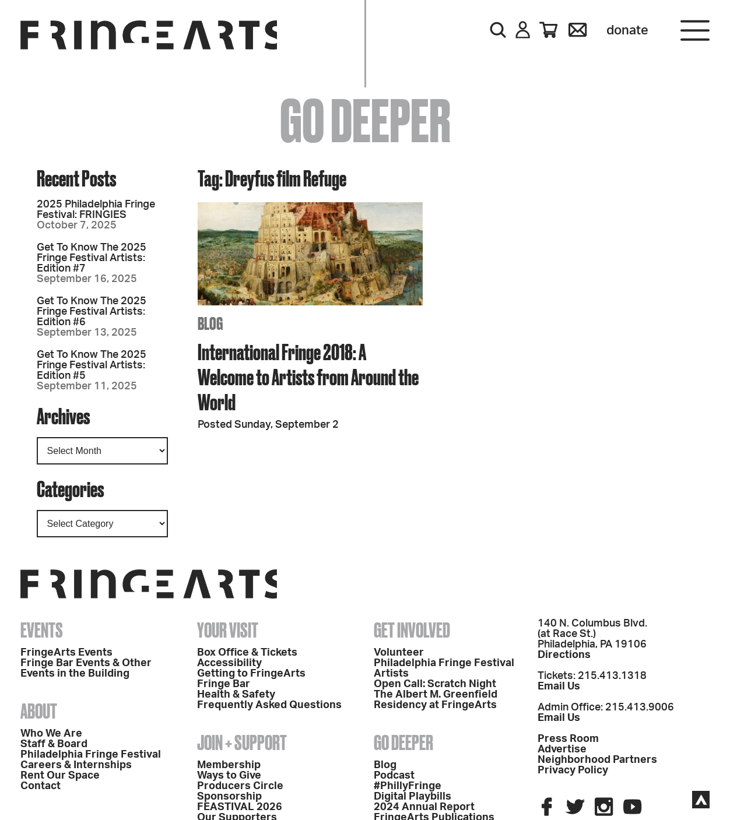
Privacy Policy (573, 770)
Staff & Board (53, 744)
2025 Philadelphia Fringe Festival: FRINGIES (96, 209)
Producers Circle (240, 786)
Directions (564, 655)
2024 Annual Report (424, 807)
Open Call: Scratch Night (435, 684)
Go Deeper (403, 742)
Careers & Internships (76, 765)
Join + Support (242, 742)
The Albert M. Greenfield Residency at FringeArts (435, 699)
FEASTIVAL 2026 (239, 807)
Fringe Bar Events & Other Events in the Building (86, 668)
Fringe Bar (223, 684)
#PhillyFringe (407, 786)
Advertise (562, 749)
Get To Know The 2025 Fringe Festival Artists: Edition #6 (91, 312)
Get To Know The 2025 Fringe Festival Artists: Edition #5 (91, 365)
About (38, 711)
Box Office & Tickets (247, 652)
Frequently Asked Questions (269, 705)
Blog (385, 765)
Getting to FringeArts (251, 673)
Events (41, 630)
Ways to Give (229, 775)
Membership (229, 765)
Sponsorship (229, 796)
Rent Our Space (60, 775)
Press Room (568, 739)
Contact (40, 786)
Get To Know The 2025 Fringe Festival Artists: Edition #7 (91, 258)
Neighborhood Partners (597, 760)
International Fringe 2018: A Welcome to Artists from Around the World (308, 376)
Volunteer (399, 652)
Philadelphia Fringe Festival (90, 754)
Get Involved (412, 630)
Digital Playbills (412, 796)
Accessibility (229, 663)
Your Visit (227, 630)
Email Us (559, 686)
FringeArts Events (66, 652)
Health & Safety (236, 694)
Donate (627, 30)
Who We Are (51, 734)
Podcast (394, 775)
